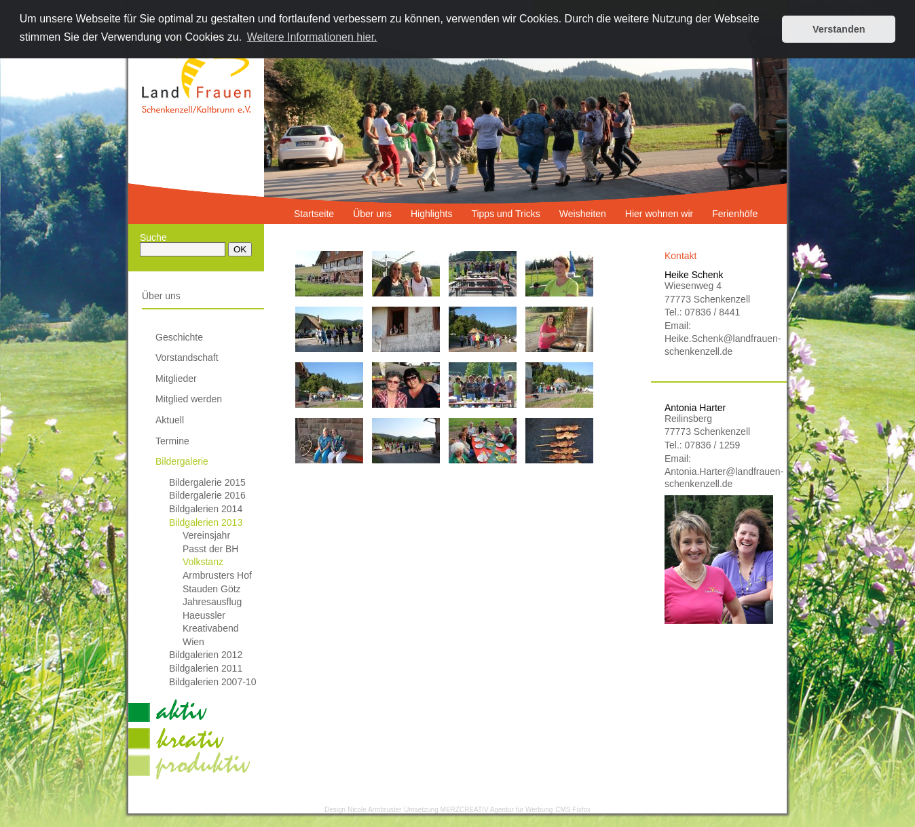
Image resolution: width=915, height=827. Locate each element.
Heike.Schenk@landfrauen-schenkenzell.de (719, 344)
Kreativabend (211, 628)
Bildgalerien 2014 (205, 508)
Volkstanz (203, 561)
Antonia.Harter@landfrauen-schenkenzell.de (719, 477)
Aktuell (169, 420)
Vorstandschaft (187, 357)
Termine (172, 441)
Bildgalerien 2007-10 (212, 681)
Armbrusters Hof (217, 575)
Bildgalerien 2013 (205, 522)
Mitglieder (176, 378)
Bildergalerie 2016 (207, 495)
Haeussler (204, 615)
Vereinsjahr (206, 535)
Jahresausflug (212, 601)
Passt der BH (210, 548)
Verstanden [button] (839, 29)
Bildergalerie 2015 (207, 482)
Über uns (161, 295)
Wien (193, 641)
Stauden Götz (212, 588)
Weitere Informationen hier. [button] (312, 37)
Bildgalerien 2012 (205, 654)
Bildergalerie (181, 461)
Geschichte (179, 337)
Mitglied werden (188, 398)
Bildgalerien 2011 (205, 668)
